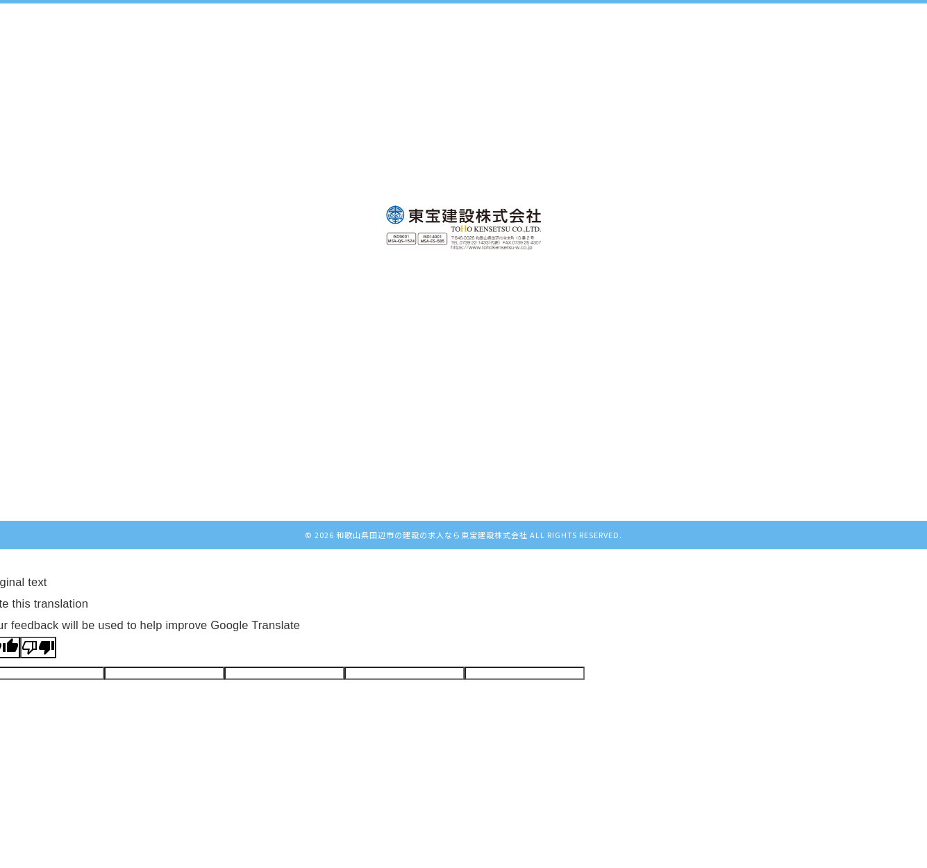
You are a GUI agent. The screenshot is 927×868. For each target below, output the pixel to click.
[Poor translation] (38, 647)
